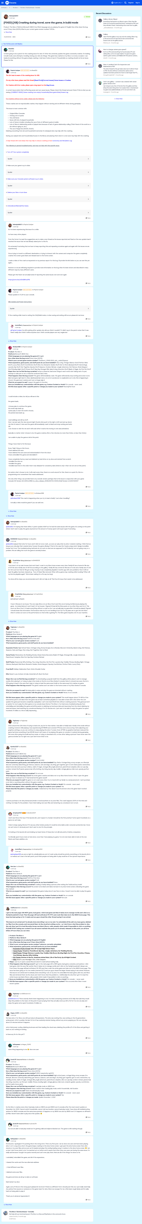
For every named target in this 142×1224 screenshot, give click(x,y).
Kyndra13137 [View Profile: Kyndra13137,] (14, 746)
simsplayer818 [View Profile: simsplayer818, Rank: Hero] (17, 813)
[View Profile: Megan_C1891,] (8, 1014)
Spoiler (10, 159)
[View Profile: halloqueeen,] (10, 1045)
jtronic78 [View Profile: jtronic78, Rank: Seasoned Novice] (13, 1059)
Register (131, 3)
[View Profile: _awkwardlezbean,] (100, 20)
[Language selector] (117, 3)
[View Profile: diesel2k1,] (5, 50)
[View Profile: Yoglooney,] (8, 628)
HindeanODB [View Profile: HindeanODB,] (17, 347)
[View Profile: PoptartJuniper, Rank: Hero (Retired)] (8, 71)
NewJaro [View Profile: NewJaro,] (13, 866)
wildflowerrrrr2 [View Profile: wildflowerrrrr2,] (15, 908)
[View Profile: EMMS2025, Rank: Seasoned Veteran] (8, 540)
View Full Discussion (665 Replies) (11, 44)
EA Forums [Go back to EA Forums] (4, 7)
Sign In (138, 3)
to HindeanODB (39, 493)
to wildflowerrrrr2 (24, 993)
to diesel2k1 (33, 70)
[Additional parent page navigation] (10, 7)
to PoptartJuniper (27, 224)
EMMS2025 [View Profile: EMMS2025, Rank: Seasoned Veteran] (14, 539)
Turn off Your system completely (18, 152)
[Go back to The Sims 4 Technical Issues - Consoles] (37, 1212)
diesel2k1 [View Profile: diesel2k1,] (11, 49)
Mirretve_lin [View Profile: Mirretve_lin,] (106, 43)
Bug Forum (50, 85)
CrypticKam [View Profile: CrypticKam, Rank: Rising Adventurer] (16, 560)
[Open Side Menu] (2, 2)
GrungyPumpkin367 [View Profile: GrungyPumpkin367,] (109, 75)
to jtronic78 (32, 1124)
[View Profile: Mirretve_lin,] (100, 36)
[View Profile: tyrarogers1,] (100, 83)
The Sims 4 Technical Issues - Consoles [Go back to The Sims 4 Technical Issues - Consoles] (30, 7)
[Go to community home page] (10, 3)
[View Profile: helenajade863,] (6, 17)
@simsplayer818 (16, 854)
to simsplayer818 (37, 849)
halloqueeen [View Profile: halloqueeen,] (16, 1044)
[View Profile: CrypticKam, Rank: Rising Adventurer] (10, 561)
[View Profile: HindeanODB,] (10, 348)
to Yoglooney (23, 720)
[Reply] (88, 37)
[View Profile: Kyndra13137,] (8, 747)
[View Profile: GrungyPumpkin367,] (100, 66)
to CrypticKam (38, 594)
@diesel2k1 (9, 527)
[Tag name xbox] (14, 37)
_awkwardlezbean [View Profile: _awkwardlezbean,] (108, 28)
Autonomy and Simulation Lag (62, 141)
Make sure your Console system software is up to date (25, 179)
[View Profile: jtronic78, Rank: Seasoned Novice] (8, 1060)
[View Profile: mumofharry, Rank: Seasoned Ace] (12, 326)
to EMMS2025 (35, 560)
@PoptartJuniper (16, 330)
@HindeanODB (15, 498)
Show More (8, 32)
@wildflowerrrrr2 (13, 999)
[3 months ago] (118, 28)
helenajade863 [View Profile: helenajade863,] (13, 16)
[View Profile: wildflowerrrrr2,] (8, 909)
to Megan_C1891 (26, 1044)
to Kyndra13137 (31, 813)
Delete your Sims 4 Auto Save (17, 192)
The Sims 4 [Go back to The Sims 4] (15, 7)
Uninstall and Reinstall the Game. (18, 206)
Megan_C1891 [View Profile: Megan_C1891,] (15, 1013)
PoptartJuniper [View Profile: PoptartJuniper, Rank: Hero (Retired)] (15, 70)
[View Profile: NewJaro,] (8, 867)
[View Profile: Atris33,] (100, 51)
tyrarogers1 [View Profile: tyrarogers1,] (106, 92)
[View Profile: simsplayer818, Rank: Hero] (10, 814)
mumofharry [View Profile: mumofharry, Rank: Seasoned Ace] (19, 325)
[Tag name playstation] (8, 37)
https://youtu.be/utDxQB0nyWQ (19, 280)
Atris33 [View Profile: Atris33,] (105, 58)
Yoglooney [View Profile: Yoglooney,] (14, 627)
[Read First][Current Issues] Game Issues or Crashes (52, 80)
